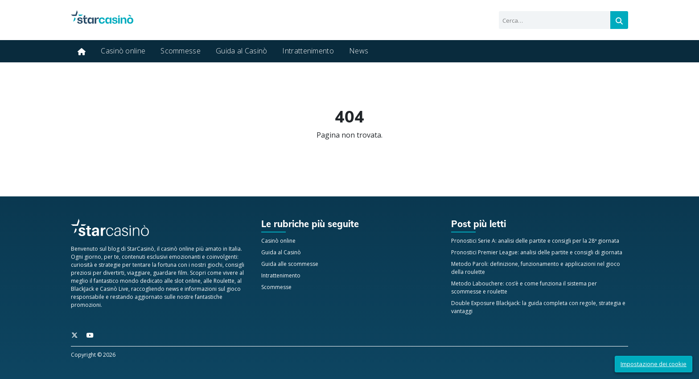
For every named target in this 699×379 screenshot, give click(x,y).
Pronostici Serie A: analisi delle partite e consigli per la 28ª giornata (535, 241)
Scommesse (180, 51)
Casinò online (123, 51)
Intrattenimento (308, 51)
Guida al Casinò (241, 51)
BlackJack (82, 289)
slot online (187, 281)
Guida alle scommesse (289, 264)
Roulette (224, 281)
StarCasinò (140, 249)
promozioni (86, 305)
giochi (214, 265)
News (358, 51)
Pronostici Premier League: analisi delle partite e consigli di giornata (536, 252)
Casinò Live (114, 289)
